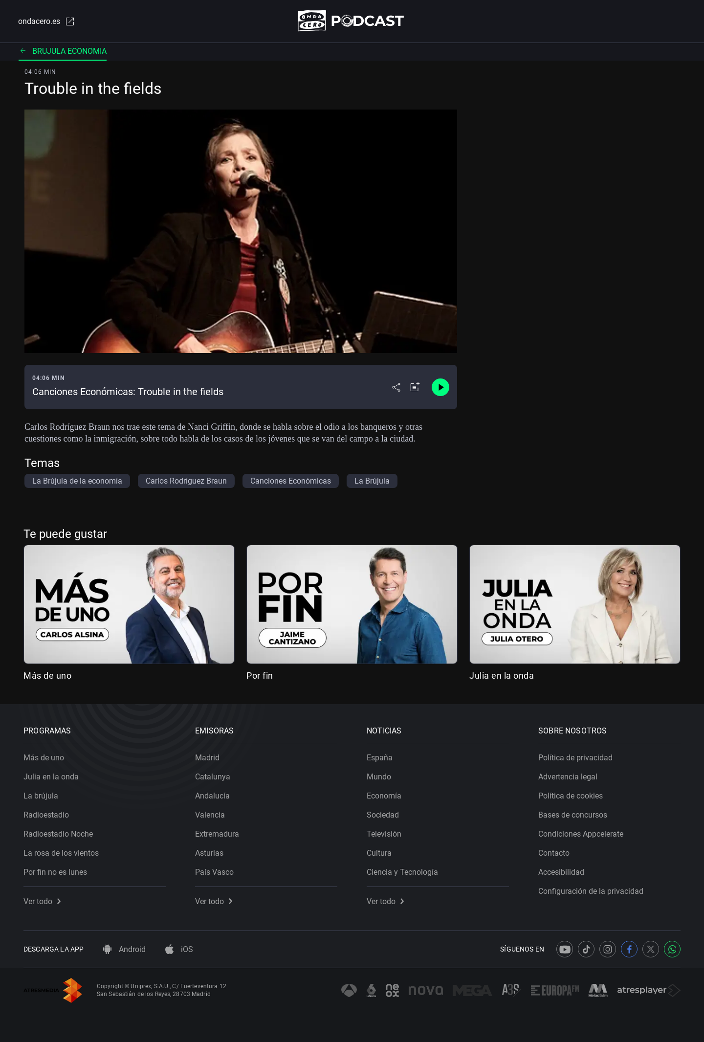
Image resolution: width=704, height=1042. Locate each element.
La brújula (40, 795)
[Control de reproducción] (440, 387)
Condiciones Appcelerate (580, 834)
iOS (179, 949)
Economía (384, 795)
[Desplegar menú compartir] (396, 387)
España (380, 757)
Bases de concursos (572, 815)
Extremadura (217, 834)
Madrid (207, 757)
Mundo (379, 776)
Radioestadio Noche (58, 834)
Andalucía (212, 795)
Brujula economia (63, 51)
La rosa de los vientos (61, 853)
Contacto (554, 853)
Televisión (384, 834)
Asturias (209, 853)
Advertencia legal (567, 776)
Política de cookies (570, 795)
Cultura (379, 853)
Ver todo (42, 901)
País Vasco (214, 872)
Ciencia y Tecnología (402, 872)
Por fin (259, 675)
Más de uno (47, 675)
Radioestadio (46, 815)
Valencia (210, 815)
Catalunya (212, 776)
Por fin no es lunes (55, 872)
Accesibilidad (561, 872)
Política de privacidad (575, 757)
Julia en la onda (501, 675)
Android (124, 949)
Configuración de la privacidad (590, 891)
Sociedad (383, 815)
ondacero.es (47, 21)
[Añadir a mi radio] (415, 387)
